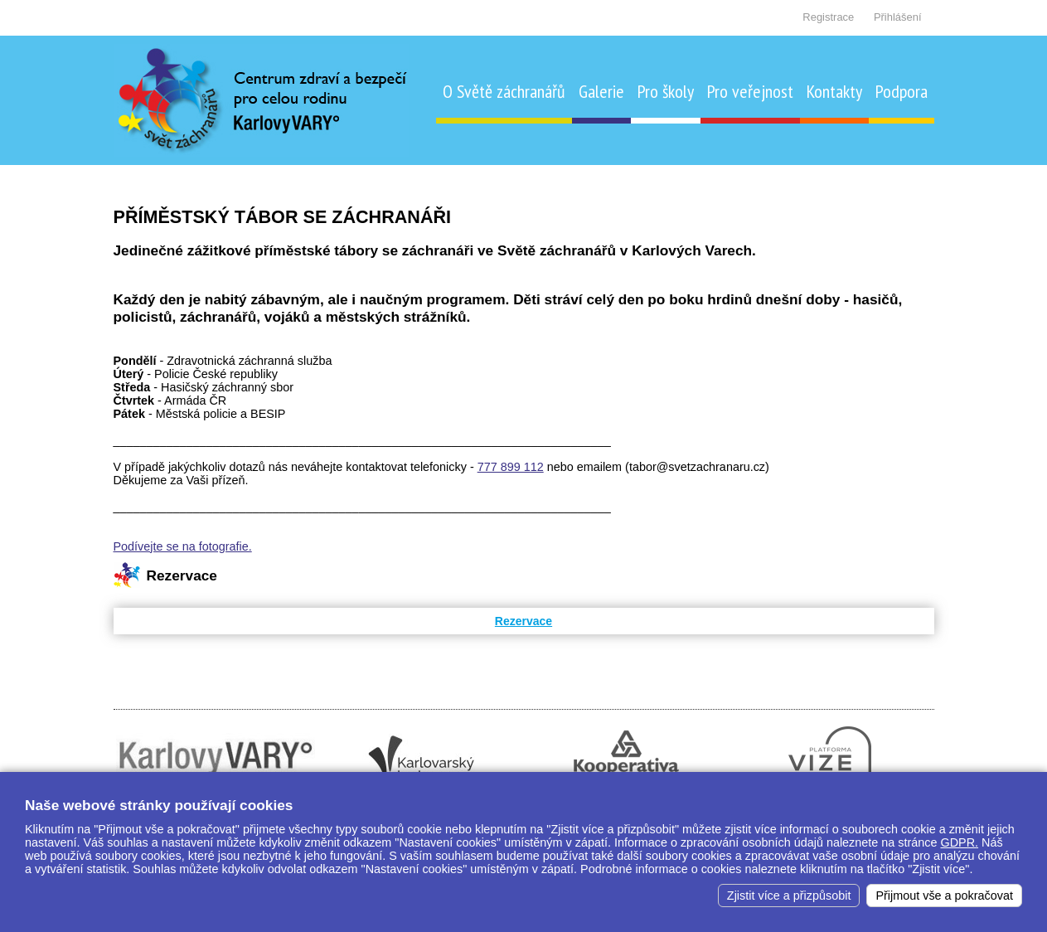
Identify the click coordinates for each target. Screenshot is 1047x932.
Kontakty (834, 91)
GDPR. (960, 842)
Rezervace (523, 621)
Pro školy (665, 91)
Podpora (901, 91)
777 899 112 (510, 466)
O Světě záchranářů (504, 91)
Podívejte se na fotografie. (183, 546)
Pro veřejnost (750, 91)
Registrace (828, 17)
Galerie (601, 91)
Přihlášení (898, 17)
